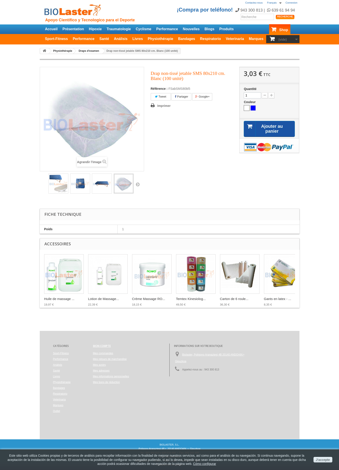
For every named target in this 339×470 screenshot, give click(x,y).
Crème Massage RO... (148, 299)
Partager (181, 96)
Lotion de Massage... (103, 299)
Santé (104, 39)
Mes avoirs (99, 364)
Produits (226, 29)
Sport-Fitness (56, 39)
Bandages (186, 39)
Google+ (202, 96)
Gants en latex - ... (277, 299)
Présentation (73, 29)
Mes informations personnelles (111, 376)
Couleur (250, 102)
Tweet (160, 96)
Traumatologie (119, 29)
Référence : (159, 88)
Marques (256, 39)
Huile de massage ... (59, 299)
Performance (167, 29)
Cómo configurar (204, 464)
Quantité (250, 89)
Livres (137, 39)
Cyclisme (143, 29)
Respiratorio (210, 39)
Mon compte (102, 346)
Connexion (291, 2)
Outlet (56, 411)
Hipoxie (95, 29)
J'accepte (323, 460)
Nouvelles (191, 29)
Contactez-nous (254, 2)
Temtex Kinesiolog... (191, 299)
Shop (283, 30)
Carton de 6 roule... (234, 299)
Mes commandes (103, 353)
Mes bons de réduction (106, 382)
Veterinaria (235, 39)
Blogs (209, 29)
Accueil (51, 29)
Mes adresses (101, 370)
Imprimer (164, 106)
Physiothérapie (160, 39)
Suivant (137, 184)
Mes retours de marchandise (110, 359)
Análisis (120, 39)
